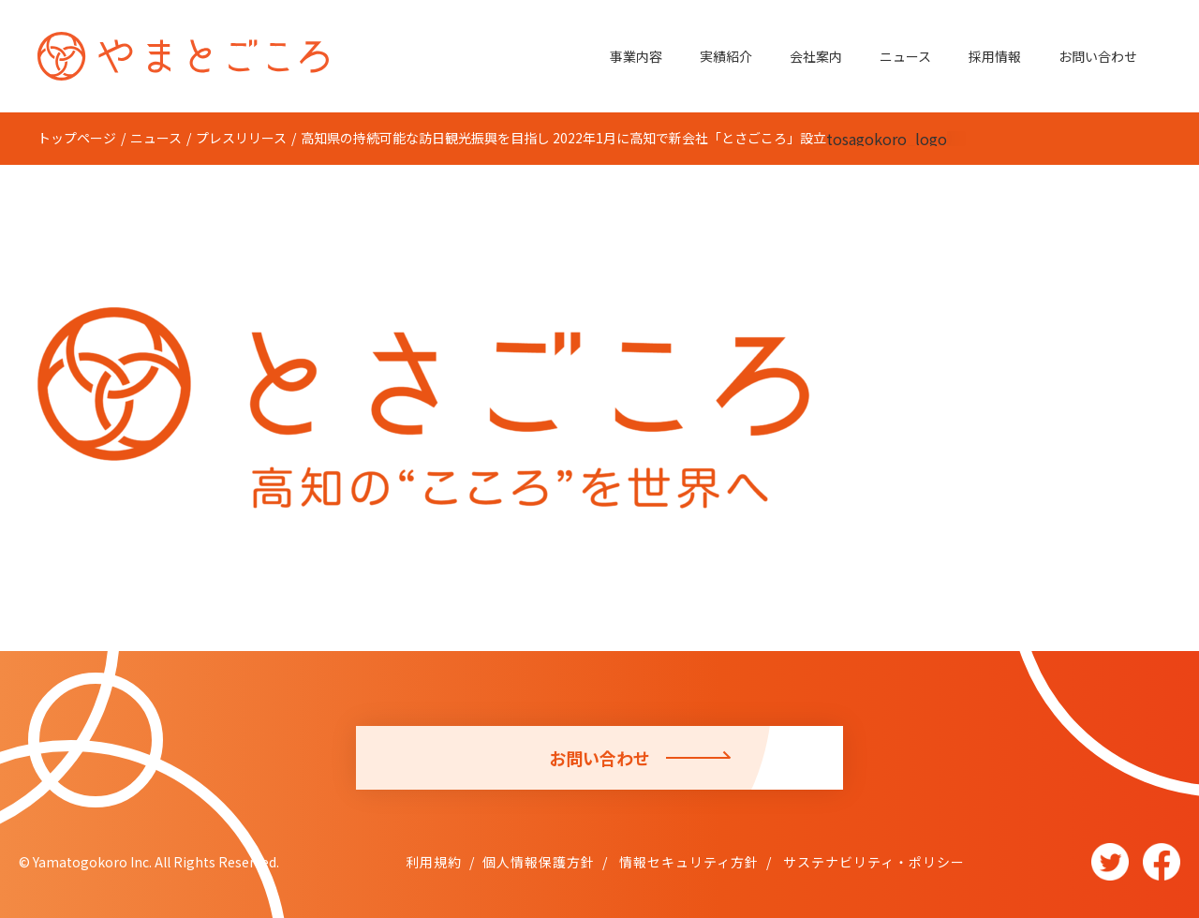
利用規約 (434, 861)
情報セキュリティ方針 (687, 861)
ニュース (905, 56)
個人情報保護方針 (538, 861)
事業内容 (636, 56)
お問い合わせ (1097, 56)
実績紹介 (726, 56)
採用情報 (995, 56)
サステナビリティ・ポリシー (872, 861)
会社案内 (816, 56)
